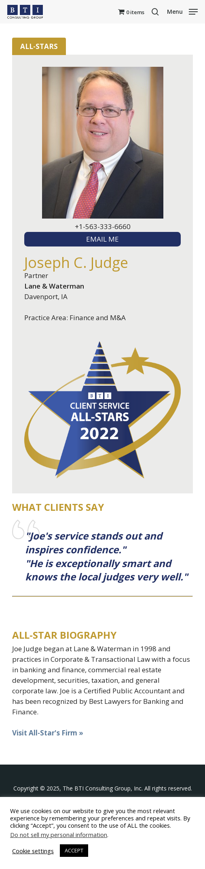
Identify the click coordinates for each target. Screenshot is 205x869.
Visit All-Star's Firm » (47, 732)
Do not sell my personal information (58, 835)
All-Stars (39, 46)
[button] (182, 11)
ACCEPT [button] (74, 850)
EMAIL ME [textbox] (102, 239)
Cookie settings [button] (33, 850)
